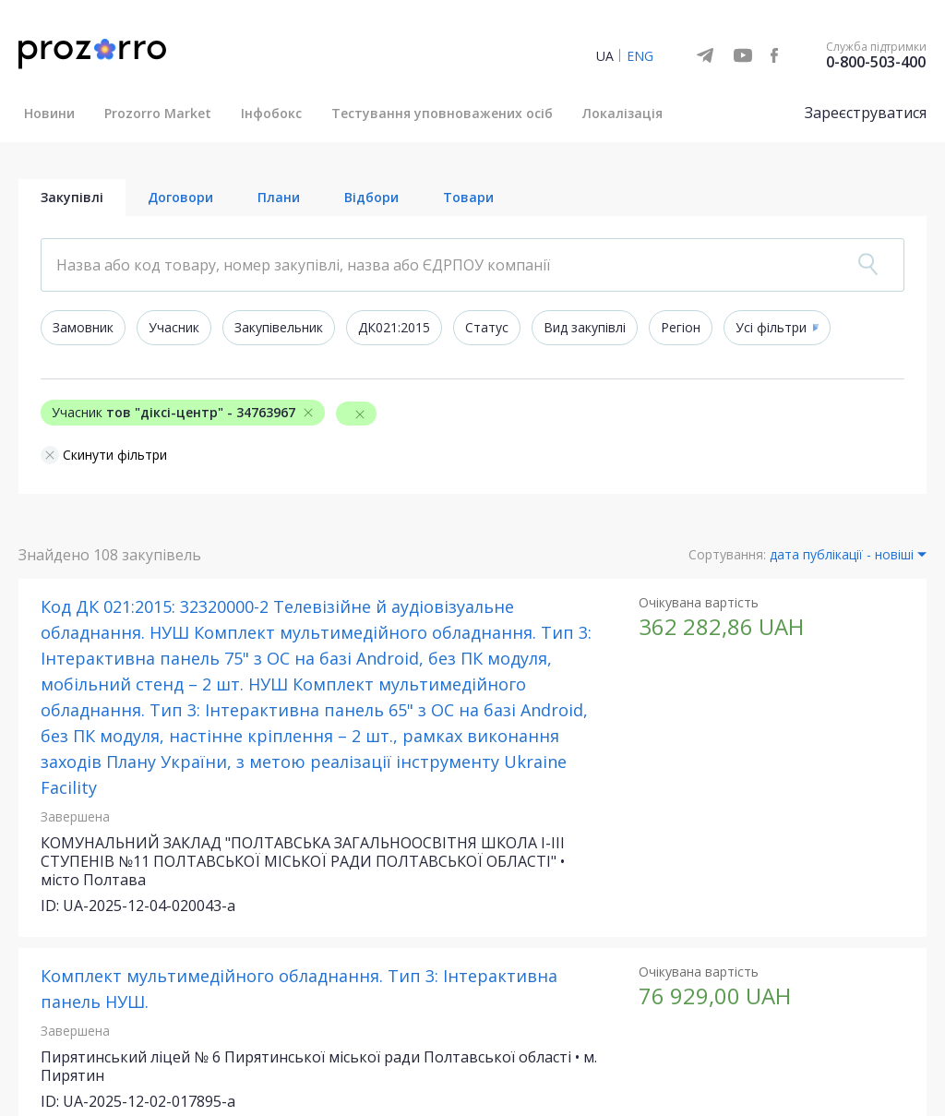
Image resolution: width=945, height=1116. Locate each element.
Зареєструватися (866, 112)
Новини (49, 113)
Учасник (174, 327)
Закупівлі (72, 197)
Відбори (371, 197)
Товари (468, 197)
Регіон (680, 327)
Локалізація (622, 113)
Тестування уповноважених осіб (442, 113)
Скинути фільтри (104, 455)
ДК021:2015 (394, 327)
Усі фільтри (770, 327)
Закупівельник (278, 327)
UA (605, 56)
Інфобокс (271, 113)
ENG (640, 56)
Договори (180, 197)
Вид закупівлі (585, 327)
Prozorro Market (157, 113)
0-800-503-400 (876, 62)
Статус (486, 327)
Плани (278, 197)
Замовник (83, 327)
